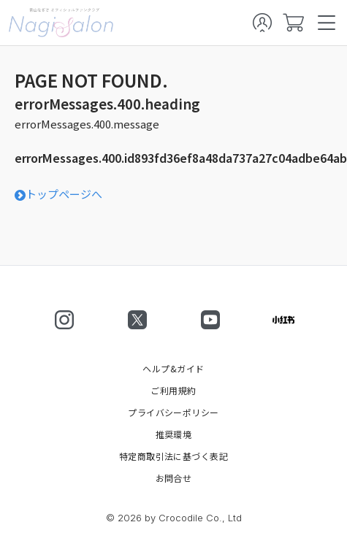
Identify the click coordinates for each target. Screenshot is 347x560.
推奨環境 (174, 434)
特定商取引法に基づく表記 (174, 456)
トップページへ (58, 194)
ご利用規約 (173, 390)
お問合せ (174, 478)
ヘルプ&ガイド (173, 368)
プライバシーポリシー (173, 412)
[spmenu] (326, 23)
